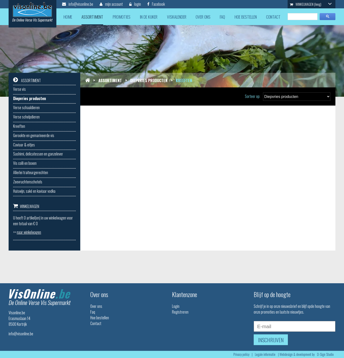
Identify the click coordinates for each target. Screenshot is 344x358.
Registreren (180, 312)
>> (27, 232)
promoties (121, 17)
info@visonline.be (77, 4)
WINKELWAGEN (311, 4)
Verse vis (19, 89)
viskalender (176, 17)
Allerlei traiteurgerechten (30, 172)
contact (273, 17)
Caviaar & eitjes (24, 145)
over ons (203, 17)
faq (222, 17)
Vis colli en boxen (25, 163)
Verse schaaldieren (26, 107)
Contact (95, 323)
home (68, 17)
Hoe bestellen (99, 318)
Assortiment (110, 80)
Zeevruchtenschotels (27, 182)
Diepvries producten (29, 98)
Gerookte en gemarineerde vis (33, 135)
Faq (92, 312)
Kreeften (19, 126)
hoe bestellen (246, 17)
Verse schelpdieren (26, 117)
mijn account (111, 4)
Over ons (96, 306)
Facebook (156, 4)
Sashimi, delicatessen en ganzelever (38, 154)
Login (175, 306)
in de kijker (148, 17)
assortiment (92, 17)
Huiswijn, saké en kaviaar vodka (34, 191)
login (135, 4)
